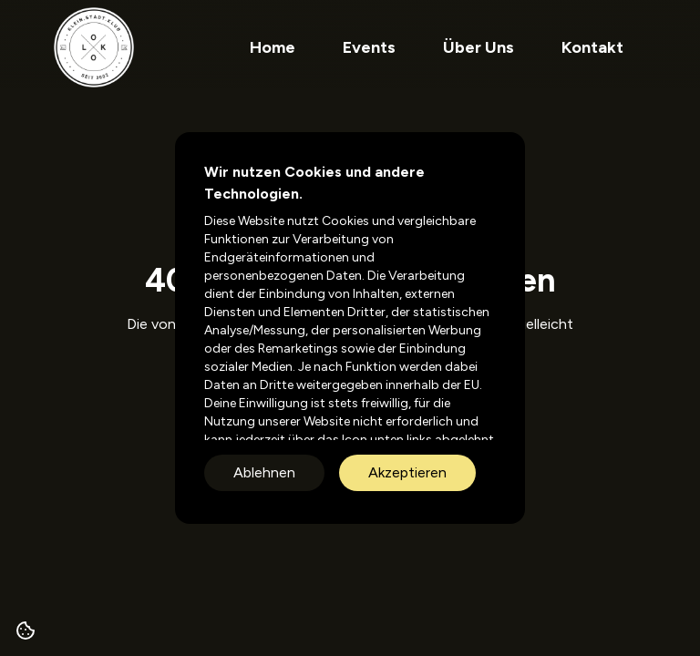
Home (272, 47)
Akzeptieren (407, 472)
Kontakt (592, 47)
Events (369, 47)
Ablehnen (264, 472)
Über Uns (478, 47)
